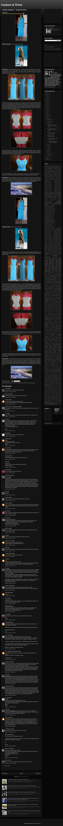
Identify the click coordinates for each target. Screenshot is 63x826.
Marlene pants (52, 325)
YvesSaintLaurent (54, 404)
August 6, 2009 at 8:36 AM (10, 556)
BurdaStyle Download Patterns (50, 203)
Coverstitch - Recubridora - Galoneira (51, 276)
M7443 (60, 319)
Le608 (60, 314)
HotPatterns (55, 297)
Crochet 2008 (47, 278)
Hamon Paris (55, 295)
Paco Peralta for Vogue (49, 339)
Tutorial (46, 384)
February (49, 153)
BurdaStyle (58, 202)
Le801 (48, 315)
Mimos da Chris (8, 748)
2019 (47, 100)
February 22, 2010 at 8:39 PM (10, 763)
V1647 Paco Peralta (57, 391)
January (49, 155)
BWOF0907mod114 (57, 236)
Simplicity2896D (58, 361)
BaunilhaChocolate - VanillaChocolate (54, 170)
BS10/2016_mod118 (57, 185)
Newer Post (4, 773)
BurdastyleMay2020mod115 (49, 220)
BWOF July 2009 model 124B (16, 226)
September (49, 121)
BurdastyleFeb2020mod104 (49, 214)
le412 (48, 311)
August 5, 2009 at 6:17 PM (10, 472)
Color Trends (51, 252)
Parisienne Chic (57, 341)
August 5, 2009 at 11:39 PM (10, 525)
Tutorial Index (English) (49, 46)
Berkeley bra (58, 172)
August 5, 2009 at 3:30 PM (10, 445)
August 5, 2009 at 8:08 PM (10, 494)
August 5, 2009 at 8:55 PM (10, 508)
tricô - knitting (54, 375)
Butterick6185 (47, 229)
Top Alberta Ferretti (50, 371)
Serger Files (47, 360)
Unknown (7, 438)
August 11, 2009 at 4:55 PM (10, 706)
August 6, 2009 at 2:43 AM (10, 538)
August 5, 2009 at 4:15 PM (10, 453)
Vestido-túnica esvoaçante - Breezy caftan (52, 139)
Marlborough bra (47, 325)
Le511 (46, 314)
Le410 (60, 310)
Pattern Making (57, 347)
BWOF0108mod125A (57, 230)
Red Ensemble (55, 355)
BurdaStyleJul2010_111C (49, 216)
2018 (47, 102)
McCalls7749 (56, 327)
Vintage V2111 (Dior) (53, 402)
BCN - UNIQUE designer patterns (11, 651)
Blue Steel (59, 174)
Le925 (52, 316)
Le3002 (48, 308)
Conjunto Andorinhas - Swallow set (55, 253)
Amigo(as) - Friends (52, 168)
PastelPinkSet (47, 342)
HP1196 (59, 297)
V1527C (59, 390)
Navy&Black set (48, 337)
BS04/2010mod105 (58, 180)
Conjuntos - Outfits (48, 254)
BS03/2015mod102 (48, 180)
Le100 (51, 307)
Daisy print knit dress (57, 278)
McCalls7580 (51, 327)
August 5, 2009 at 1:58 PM (10, 416)
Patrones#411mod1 (48, 346)
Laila (6, 461)
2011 (47, 114)
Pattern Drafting (48, 347)
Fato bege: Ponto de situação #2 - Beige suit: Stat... (52, 126)
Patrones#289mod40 (57, 344)
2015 (47, 107)
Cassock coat (52, 248)
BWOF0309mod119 (48, 232)
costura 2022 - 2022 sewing (53, 271)
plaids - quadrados (52, 350)
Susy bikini (50, 367)
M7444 (46, 320)
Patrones (52, 342)
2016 (47, 105)
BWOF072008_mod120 (57, 234)
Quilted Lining (53, 352)
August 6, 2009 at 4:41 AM (10, 550)
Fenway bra (53, 289)
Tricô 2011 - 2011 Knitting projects (50, 380)
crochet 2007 (58, 277)
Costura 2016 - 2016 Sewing (51, 266)
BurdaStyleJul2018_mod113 (49, 217)
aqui (7, 174)
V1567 (48, 391)
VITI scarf (59, 402)
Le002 (60, 306)
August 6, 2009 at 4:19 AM (10, 545)
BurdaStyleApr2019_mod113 (49, 206)
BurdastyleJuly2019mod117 (49, 218)
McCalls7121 (58, 326)
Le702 (46, 315)
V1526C (46, 390)
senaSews (7, 399)
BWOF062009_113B (48, 233)
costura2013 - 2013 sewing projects (54, 273)
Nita (6, 419)
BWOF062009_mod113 (57, 233)
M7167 (57, 319)
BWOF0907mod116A (48, 237)
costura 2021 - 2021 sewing (51, 270)
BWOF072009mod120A (49, 235)
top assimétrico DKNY (7, 153)
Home (21, 773)
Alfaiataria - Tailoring (54, 167)
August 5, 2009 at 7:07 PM (10, 489)
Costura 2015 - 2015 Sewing (54, 265)
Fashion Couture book (56, 285)
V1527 (49, 390)
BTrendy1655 (54, 192)
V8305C (54, 393)
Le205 (46, 308)
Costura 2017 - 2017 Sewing (53, 267)
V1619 (53, 391)
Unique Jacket (51, 384)
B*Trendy (47, 169)
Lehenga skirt (47, 317)
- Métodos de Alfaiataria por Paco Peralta (21, 785)
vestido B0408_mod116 (52, 394)
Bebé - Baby (56, 171)
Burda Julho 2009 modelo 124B (17, 44)
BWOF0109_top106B (48, 231)
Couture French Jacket (56, 275)
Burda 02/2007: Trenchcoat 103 (54, 194)
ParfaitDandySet (58, 340)
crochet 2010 (51, 278)
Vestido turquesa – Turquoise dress (51, 136)
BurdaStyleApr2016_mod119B (56, 204)
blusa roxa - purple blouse (56, 177)
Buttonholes (59, 229)
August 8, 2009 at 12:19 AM (10, 632)
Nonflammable (8, 622)
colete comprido (52, 251)
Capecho (51, 243)
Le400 (46, 310)
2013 (47, 111)
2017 (47, 103)
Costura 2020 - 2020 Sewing (54, 269)
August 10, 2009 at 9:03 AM (10, 672)
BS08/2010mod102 (58, 183)
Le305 (52, 309)
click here (37, 353)
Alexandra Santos (26, 173)
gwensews (7, 528)
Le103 (53, 307)
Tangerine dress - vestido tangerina (51, 368)
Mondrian (46, 336)
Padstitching (57, 339)
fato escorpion (56, 287)
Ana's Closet (7, 635)
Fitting (56, 289)
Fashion (50, 285)
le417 (53, 311)
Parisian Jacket (48, 341)
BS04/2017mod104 (48, 181)
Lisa (6, 558)
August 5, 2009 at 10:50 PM (10, 515)
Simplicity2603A (52, 361)
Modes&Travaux (47, 332)
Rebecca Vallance (48, 355)
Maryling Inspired (58, 325)
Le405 (54, 310)
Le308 (60, 309)
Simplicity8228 (47, 362)
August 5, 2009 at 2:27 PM (10, 430)
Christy (6, 517)
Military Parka (49, 328)
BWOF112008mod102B (56, 238)
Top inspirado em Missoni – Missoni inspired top (52, 142)
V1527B (56, 390)
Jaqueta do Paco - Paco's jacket (50, 303)
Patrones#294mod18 (48, 345)
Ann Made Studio (8, 585)
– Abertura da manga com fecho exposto (21, 792)
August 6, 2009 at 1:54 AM (10, 532)
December (49, 119)
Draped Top (57, 279)
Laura (6, 413)
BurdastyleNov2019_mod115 (49, 223)
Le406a (57, 310)
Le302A (46, 309)
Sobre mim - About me (55, 363)
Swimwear (55, 367)
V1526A (55, 389)
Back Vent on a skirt (53, 169)
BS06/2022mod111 (48, 183)
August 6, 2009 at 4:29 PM (10, 565)
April (48, 150)
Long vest (53, 319)
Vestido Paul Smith (51, 400)
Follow (56, 412)
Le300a (54, 308)
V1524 (46, 389)
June (48, 146)
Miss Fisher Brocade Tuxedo (50, 329)
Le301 (60, 308)
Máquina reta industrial (51, 322)
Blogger (38, 823)
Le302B (49, 309)
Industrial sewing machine (50, 298)
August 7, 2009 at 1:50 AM (10, 590)
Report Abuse (48, 423)
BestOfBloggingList (48, 173)
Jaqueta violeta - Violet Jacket (54, 305)
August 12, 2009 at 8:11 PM (10, 732)
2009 (47, 118)
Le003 (46, 307)
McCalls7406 (47, 327)
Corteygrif (7, 697)
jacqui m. (7, 760)
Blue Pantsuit (54, 174)
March (48, 151)
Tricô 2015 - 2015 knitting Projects (55, 381)
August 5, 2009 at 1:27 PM (10, 404)
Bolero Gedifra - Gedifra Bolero (50, 178)
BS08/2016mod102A (48, 184)
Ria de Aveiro (12, 181)
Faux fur (48, 289)
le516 (51, 314)
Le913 (60, 315)
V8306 (57, 393)
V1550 (46, 391)
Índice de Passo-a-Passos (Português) (53, 49)
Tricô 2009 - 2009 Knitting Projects (54, 379)
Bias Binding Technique (56, 173)
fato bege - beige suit (55, 286)
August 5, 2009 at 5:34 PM (10, 459)
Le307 (57, 309)
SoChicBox (53, 364)
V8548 (60, 393)
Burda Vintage (53, 196)
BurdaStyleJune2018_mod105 (50, 219)
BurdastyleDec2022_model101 (50, 209)
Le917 (49, 316)
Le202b (59, 307)
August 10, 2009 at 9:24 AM (10, 683)
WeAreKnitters (57, 403)
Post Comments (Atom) (23, 776)
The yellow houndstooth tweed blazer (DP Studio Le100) (18, 779)
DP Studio (52, 279)
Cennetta (7, 469)
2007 (47, 159)
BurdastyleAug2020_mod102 (49, 207)
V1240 (51, 388)
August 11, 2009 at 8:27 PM (10, 714)
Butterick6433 (52, 229)
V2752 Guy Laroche (48, 393)
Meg (6, 491)
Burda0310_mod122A (52, 198)
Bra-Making (52, 179)
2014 (47, 109)
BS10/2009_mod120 (48, 185)
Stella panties (55, 366)
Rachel (6, 433)
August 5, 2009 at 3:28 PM (10, 436)
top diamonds (56, 373)
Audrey (6, 614)
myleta (6, 598)
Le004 (48, 307)
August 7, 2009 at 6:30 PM (10, 603)
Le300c (57, 308)
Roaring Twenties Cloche (55, 357)
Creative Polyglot (8, 553)
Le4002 (48, 310)
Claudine (7, 447)
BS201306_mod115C (57, 190)
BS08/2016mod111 (58, 184)
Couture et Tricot (11, 4)
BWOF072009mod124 (9, 382)
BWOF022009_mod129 (57, 231)
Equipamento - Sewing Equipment (54, 282)
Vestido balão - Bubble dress (55, 395)
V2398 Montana (58, 392)
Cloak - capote (47, 251)
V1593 (51, 391)
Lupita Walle (7, 717)
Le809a (54, 315)
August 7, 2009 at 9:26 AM (10, 595)
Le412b (51, 311)
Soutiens (50, 366)
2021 (47, 96)
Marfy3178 (52, 324)
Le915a (46, 316)
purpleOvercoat (47, 352)
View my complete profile (50, 87)
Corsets (59, 254)
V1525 (49, 389)
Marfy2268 (47, 324)
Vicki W (6, 388)
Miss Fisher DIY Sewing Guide (52, 330)
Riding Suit (47, 357)
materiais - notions (50, 326)
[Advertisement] (53, 15)
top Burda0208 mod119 (54, 372)
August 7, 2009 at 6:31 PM (10, 611)
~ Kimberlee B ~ (8, 728)
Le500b (59, 311)
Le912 (57, 315)
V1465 (57, 388)
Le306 (55, 309)
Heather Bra (58, 296)
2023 (47, 93)
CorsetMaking (55, 254)
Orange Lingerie (55, 337)
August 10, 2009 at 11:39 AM (10, 695)
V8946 (46, 394)
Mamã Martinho (8, 734)
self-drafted (55, 358)
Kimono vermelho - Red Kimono (50, 306)
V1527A (52, 390)
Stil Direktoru (7, 592)
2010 (47, 116)
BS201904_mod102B (48, 192)
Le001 (57, 306)
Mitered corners (58, 331)
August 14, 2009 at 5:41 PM (10, 746)
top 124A (19, 102)
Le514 (49, 314)
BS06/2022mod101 (58, 182)
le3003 (51, 308)
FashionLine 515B (48, 286)
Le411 (46, 311)
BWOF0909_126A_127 (57, 237)
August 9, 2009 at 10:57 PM (10, 659)
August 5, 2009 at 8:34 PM (10, 500)
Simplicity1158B (47, 361)
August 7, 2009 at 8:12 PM (10, 619)
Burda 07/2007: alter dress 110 (51, 195)
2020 (47, 98)
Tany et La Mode (49, 28)
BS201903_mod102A (57, 191)
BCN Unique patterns (49, 171)
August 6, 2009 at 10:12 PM (10, 583)
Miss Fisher (58, 328)
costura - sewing (17, 382)
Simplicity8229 (53, 362)
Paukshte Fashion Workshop (49, 348)
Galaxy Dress (54, 293)
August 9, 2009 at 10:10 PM (10, 648)
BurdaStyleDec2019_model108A (50, 208)
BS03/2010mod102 (58, 179)
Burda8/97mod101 (48, 202)
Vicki (6, 547)
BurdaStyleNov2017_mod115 (50, 221)
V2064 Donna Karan (48, 392)
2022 (47, 95)
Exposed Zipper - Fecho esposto (50, 283)
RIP (49, 357)
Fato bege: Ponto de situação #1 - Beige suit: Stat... (52, 129)
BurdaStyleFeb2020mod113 (49, 215)
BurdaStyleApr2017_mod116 (49, 205)
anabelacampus (8, 475)
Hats (54, 296)
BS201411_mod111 (48, 191)
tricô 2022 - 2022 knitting (55, 383)
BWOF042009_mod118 (57, 232)
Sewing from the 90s (56, 360)
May (48, 148)
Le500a (56, 311)
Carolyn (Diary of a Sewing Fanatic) (12, 406)
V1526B (59, 389)
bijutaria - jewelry (48, 174)
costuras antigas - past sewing (51, 274)
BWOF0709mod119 (48, 234)
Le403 (51, 310)
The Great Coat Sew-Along (52, 370)
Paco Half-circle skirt (52, 338)
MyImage (59, 336)
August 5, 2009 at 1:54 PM (10, 410)
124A (22, 284)
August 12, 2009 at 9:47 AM (10, 726)
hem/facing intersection (49, 297)
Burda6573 (59, 200)
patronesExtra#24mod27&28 (56, 346)
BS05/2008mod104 (58, 181)
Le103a (56, 307)
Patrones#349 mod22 (57, 345)
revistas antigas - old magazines (54, 356)
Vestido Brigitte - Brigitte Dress (50, 396)
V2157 (54, 392)
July (48, 144)
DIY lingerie (47, 279)
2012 (47, 112)
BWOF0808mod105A (48, 236)
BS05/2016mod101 (48, 182)
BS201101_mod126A (48, 190)
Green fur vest (50, 294)
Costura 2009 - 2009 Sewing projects (28, 382)
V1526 (52, 389)
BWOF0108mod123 (48, 230)
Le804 (51, 315)
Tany (6, 568)
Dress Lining (56, 281)
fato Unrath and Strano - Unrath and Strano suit (53, 288)
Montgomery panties (53, 336)
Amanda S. (7, 497)
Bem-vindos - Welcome (52, 172)
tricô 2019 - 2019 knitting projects (50, 382)
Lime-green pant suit (53, 317)
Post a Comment (7, 765)
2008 (47, 157)
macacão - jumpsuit (52, 320)
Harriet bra (50, 296)
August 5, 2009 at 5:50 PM (10, 467)
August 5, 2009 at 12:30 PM (10, 391)
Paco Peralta (58, 338)
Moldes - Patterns (56, 335)
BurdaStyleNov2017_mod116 (49, 222)
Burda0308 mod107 (53, 197)
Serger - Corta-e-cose (57, 359)
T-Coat (59, 367)
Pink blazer (48, 349)
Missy (52, 331)
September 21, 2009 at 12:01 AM (11, 757)
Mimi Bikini (54, 328)
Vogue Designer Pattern (50, 403)
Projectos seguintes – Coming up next (51, 133)
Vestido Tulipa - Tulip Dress (53, 401)
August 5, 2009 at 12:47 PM (10, 397)
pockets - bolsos (57, 351)
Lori (6, 535)
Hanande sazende (8, 540)
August (48, 123)
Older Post (38, 773)
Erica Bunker (7, 394)
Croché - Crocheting (51, 277)
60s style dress (48, 165)
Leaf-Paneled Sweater (57, 316)
